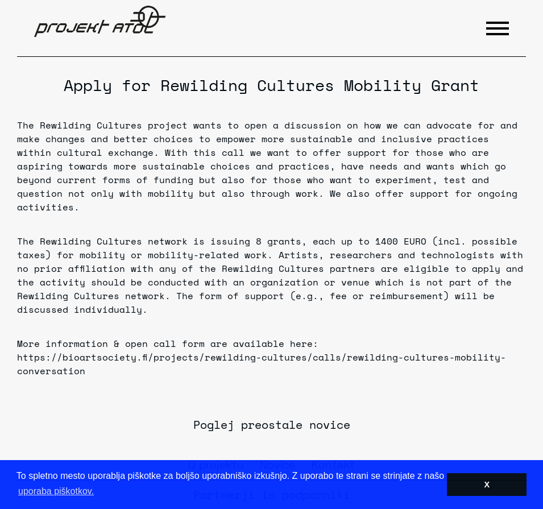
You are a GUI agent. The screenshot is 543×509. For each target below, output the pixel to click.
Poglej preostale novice (271, 424)
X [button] (487, 484)
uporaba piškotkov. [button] (56, 491)
